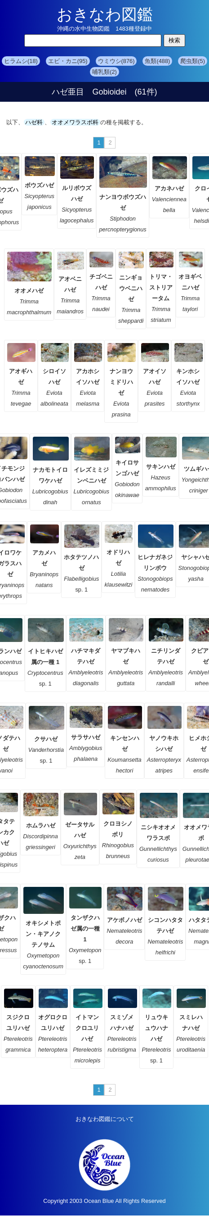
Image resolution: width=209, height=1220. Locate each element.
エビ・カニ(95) (68, 61)
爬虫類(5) (192, 61)
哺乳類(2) (104, 71)
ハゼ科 (34, 122)
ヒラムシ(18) (21, 61)
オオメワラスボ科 (75, 122)
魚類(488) (157, 61)
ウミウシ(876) (116, 61)
